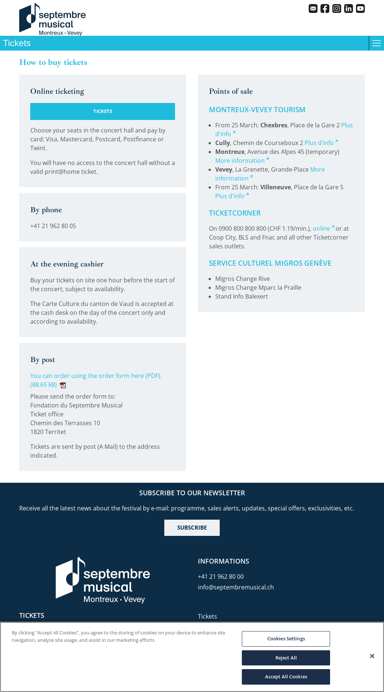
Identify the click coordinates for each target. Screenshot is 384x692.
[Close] (372, 656)
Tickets (207, 616)
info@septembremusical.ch (236, 587)
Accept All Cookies (286, 676)
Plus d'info (319, 143)
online (321, 228)
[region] (192, 657)
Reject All (286, 657)
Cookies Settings (286, 638)
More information (240, 160)
